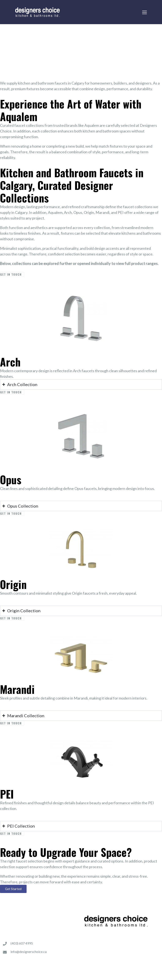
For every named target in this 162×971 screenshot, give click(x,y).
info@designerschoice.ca (29, 952)
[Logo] (37, 12)
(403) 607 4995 (21, 943)
